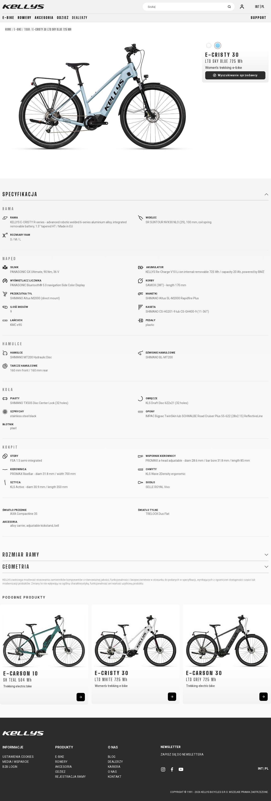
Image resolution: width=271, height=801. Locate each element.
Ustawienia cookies (18, 756)
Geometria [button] (16, 567)
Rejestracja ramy (70, 776)
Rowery (24, 18)
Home (8, 29)
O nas (112, 771)
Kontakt (115, 776)
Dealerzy (79, 18)
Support (258, 18)
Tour (27, 29)
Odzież (63, 18)
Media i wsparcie (15, 761)
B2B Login (9, 766)
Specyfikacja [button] (20, 194)
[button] (4, 653)
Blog (112, 756)
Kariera (114, 766)
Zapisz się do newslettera (182, 754)
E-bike (8, 18)
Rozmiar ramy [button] (20, 555)
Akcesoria (44, 18)
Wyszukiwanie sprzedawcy (238, 75)
